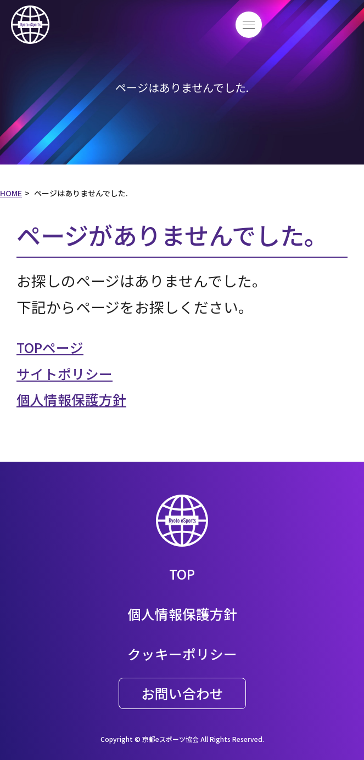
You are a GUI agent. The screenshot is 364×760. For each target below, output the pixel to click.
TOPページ (52, 347)
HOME (11, 193)
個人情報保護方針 (75, 399)
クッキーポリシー (182, 653)
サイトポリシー (68, 373)
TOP (182, 573)
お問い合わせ (182, 693)
